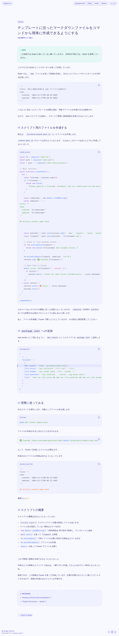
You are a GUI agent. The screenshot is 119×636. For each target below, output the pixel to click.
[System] (112, 632)
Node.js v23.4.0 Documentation (36, 597)
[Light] (109, 632)
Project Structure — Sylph (34, 601)
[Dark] (115, 632)
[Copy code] (99, 85)
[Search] (113, 3)
